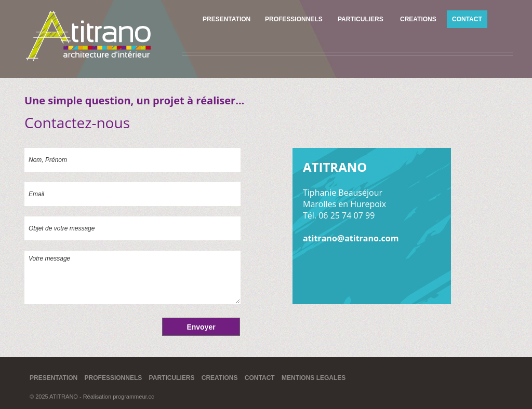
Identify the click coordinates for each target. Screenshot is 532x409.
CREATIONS (418, 19)
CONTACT (467, 19)
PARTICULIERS (360, 19)
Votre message (132, 277)
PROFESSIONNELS (294, 19)
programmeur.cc (133, 396)
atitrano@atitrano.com (350, 238)
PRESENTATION (226, 19)
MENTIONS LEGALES (313, 377)
